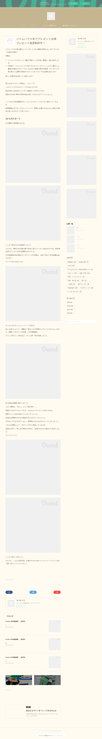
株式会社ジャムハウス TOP (71, 25)
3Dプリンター (83, 284)
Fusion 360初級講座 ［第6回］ (15, 621)
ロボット (72, 273)
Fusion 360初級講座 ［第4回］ (15, 657)
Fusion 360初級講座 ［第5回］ (15, 639)
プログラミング (86, 288)
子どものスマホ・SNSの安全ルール (80, 269)
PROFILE (34, 25)
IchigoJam (72, 288)
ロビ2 (71, 265)
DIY (84, 280)
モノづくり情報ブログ (50, 25)
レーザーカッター (74, 291)
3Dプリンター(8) (9, 579)
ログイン (85, 3)
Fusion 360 (83, 262)
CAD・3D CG (73, 280)
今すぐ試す (73, 3)
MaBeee (72, 262)
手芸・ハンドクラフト (76, 277)
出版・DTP (84, 273)
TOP (23, 25)
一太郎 (71, 284)
